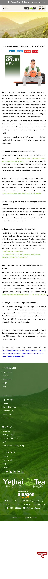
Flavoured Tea (8, 410)
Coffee (5, 403)
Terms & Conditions (10, 438)
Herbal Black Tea (9, 407)
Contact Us (7, 467)
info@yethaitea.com (32, 508)
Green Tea (7, 414)
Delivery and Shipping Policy (13, 445)
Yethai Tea (16, 518)
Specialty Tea (8, 418)
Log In (25, 2)
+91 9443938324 (14, 508)
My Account (7, 372)
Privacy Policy (8, 435)
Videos (5, 456)
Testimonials (8, 460)
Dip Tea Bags (8, 400)
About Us (6, 431)
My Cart (38, 2)
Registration (14, 2)
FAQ (4, 442)
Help (4, 386)
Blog (4, 463)
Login (5, 383)
